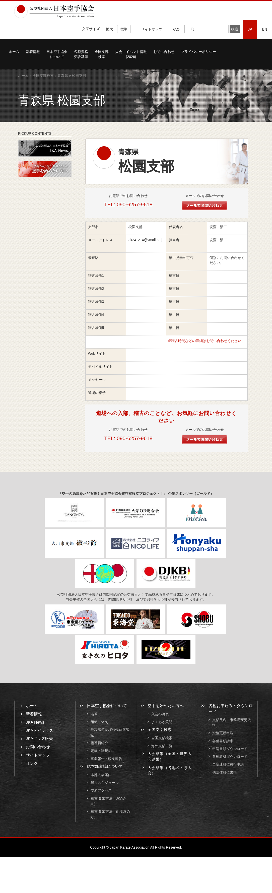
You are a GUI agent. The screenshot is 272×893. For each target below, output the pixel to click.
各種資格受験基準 (81, 54)
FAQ (175, 29)
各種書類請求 (222, 741)
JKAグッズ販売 (39, 738)
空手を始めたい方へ (166, 706)
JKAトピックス (39, 730)
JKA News (35, 722)
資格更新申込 (222, 733)
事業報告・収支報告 (106, 759)
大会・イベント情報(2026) (131, 54)
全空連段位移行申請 (228, 765)
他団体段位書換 (224, 772)
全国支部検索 (102, 54)
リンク (32, 763)
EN (264, 29)
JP (250, 29)
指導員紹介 (99, 743)
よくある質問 (161, 722)
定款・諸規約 (101, 751)
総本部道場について (105, 766)
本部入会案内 (101, 775)
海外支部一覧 (161, 746)
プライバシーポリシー (198, 52)
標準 (123, 29)
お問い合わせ (163, 52)
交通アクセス (101, 791)
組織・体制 (99, 722)
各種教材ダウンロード (229, 756)
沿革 (94, 714)
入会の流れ (160, 714)
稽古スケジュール (105, 783)
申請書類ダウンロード (229, 749)
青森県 (62, 76)
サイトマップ (151, 29)
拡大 (109, 29)
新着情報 (33, 52)
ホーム (14, 52)
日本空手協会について (56, 54)
